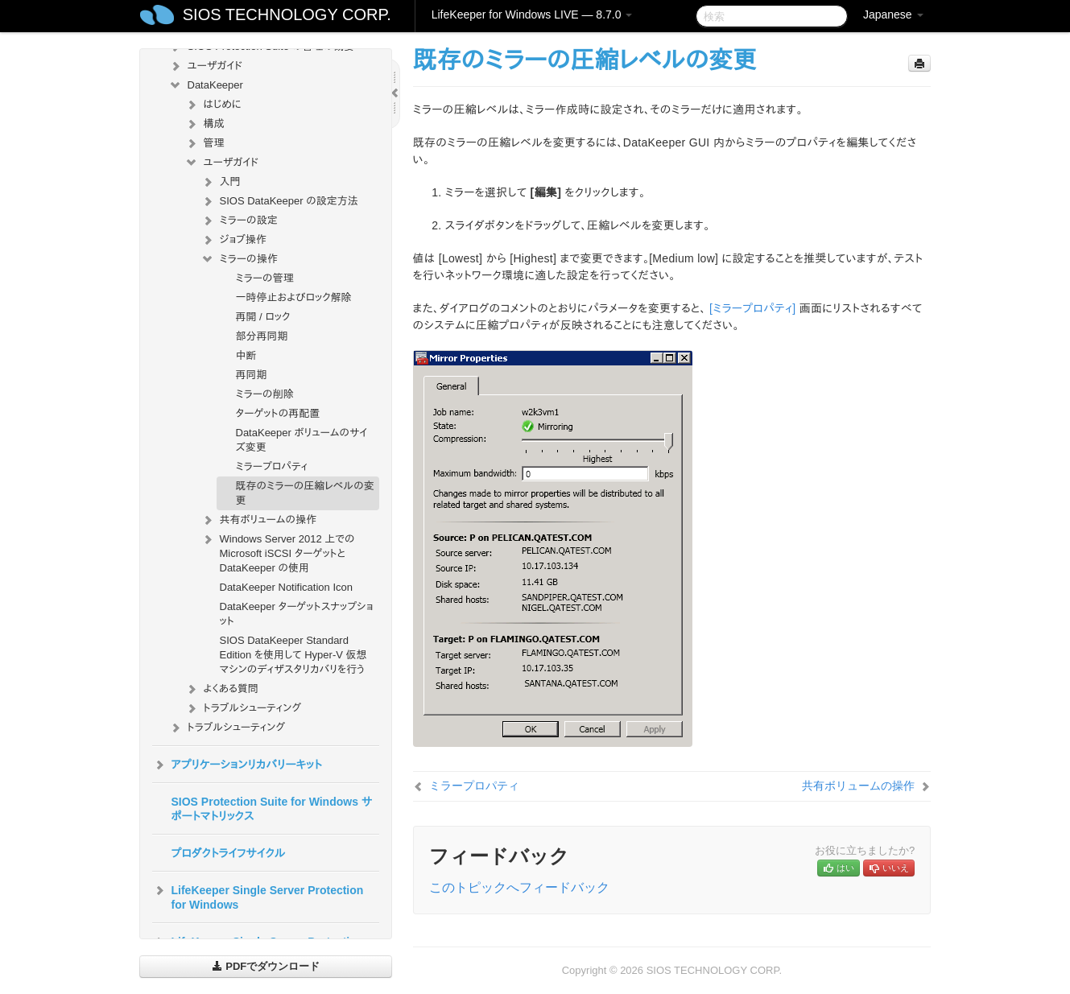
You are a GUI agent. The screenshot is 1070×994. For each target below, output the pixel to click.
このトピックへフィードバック (519, 887)
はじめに (213, 104)
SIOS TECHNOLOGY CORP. (287, 14)
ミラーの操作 (239, 259)
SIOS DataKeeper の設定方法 (279, 201)
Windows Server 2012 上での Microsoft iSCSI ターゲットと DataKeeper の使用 (277, 552)
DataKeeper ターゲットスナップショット (297, 613)
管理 (204, 143)
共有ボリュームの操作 (258, 520)
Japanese (893, 14)
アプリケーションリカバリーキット (237, 764)
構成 (204, 124)
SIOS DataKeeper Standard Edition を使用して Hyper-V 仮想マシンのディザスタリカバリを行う (293, 654)
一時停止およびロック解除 (294, 297)
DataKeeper (205, 85)
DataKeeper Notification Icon (286, 587)
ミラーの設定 (239, 220)
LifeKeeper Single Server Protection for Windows (258, 896)
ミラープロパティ (272, 466)
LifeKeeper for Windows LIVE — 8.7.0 (532, 14)
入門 (220, 182)
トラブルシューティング (243, 708)
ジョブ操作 (233, 240)
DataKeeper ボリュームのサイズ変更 (302, 440)
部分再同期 (262, 336)
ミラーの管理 (265, 278)
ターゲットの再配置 (278, 413)
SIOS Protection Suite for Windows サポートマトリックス (272, 809)
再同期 (251, 375)
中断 (246, 355)
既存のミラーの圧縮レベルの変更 (305, 493)
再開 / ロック (263, 317)
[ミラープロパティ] (752, 308)
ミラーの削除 (265, 394)
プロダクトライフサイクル (228, 853)
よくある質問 (221, 689)
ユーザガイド (205, 66)
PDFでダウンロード (266, 966)
